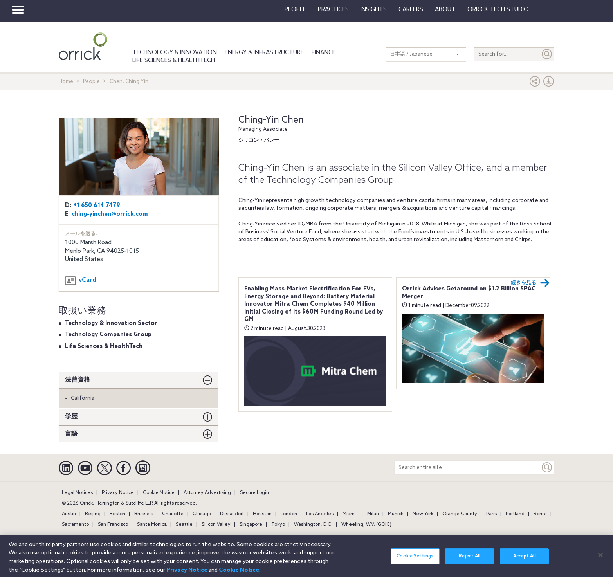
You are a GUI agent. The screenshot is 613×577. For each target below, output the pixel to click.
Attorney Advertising (207, 493)
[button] (535, 83)
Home (66, 82)
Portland (515, 514)
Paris (491, 514)
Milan (373, 514)
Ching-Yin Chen (271, 120)
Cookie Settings (415, 560)
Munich (396, 514)
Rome (540, 514)
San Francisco (113, 524)
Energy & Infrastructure (264, 52)
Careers (410, 9)
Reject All (469, 560)
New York (423, 514)
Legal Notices (77, 493)
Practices (333, 9)
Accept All (524, 560)
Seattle (184, 524)
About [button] (445, 9)
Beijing (93, 514)
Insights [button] (374, 9)
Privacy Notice (118, 493)
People (295, 9)
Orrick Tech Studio (498, 9)
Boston (117, 514)
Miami (349, 514)
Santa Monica (152, 524)
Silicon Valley (216, 524)
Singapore (251, 524)
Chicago (202, 514)
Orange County (459, 514)
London (289, 514)
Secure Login (254, 493)
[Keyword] (547, 467)
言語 (71, 434)
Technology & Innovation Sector (111, 323)
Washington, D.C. (313, 524)
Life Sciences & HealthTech (173, 60)
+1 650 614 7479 (96, 205)
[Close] (600, 559)
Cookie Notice (159, 493)
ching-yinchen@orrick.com (110, 214)
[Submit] (547, 54)
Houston (262, 514)
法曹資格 (77, 380)
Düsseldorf (232, 514)
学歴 (71, 416)
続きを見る (530, 283)
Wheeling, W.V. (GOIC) (366, 524)
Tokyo (278, 524)
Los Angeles (320, 514)
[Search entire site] (467, 467)
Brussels (143, 514)
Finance (323, 52)
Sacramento (75, 524)
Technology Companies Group (108, 334)
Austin (69, 514)
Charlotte (173, 514)
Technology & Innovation (174, 52)
